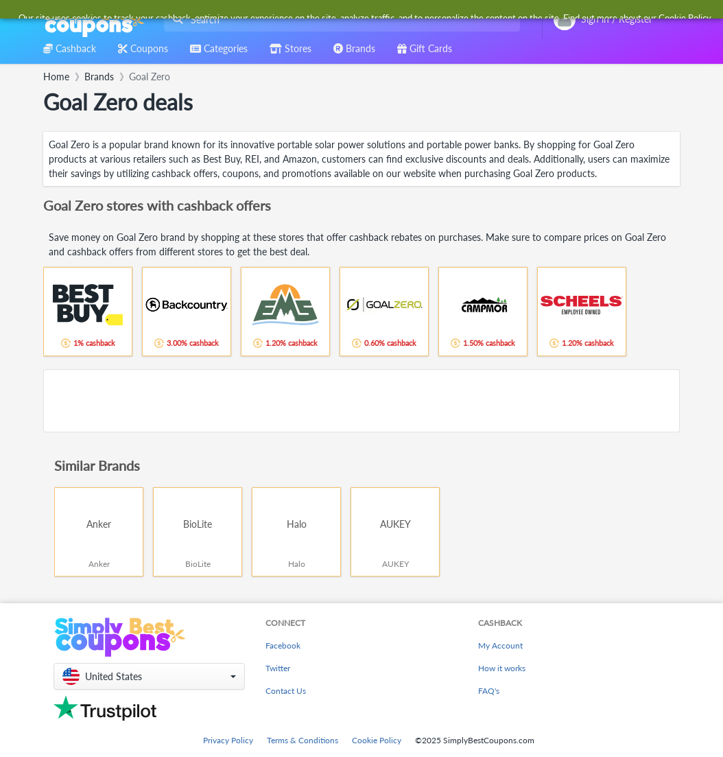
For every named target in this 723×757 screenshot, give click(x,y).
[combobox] (339, 19)
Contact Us (285, 691)
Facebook (282, 645)
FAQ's (488, 691)
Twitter (277, 668)
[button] (149, 676)
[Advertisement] (361, 401)
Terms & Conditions (302, 740)
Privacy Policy (228, 740)
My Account (500, 645)
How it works (501, 668)
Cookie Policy (376, 740)
